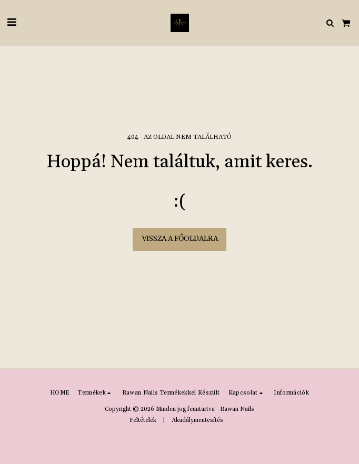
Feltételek (142, 420)
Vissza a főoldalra (180, 239)
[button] (12, 22)
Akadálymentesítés (197, 420)
